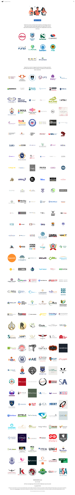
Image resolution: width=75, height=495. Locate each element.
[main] (37, 27)
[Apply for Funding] (37, 20)
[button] (73, 1)
